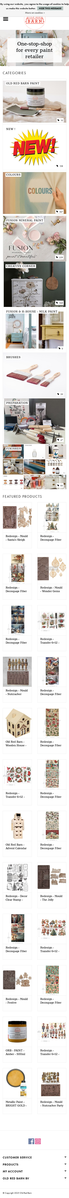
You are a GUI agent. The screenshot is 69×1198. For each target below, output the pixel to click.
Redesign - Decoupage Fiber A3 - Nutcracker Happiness (50, 1001)
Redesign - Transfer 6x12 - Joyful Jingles (49, 949)
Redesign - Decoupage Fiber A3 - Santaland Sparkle (50, 795)
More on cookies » (35, 12)
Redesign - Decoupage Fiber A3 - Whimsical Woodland (50, 846)
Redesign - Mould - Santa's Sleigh (17, 538)
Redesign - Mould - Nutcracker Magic (17, 692)
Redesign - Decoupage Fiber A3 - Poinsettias (50, 743)
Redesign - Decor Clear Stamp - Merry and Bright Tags (16, 898)
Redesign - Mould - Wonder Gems (51, 589)
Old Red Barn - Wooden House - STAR (16, 743)
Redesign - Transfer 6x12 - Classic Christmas (17, 795)
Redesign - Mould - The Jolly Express (51, 898)
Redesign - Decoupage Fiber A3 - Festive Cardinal (16, 589)
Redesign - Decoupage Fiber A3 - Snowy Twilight (16, 641)
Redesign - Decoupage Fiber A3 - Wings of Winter (16, 949)
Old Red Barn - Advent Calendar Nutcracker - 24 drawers (16, 846)
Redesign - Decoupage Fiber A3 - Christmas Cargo (50, 692)
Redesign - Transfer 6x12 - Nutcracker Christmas (49, 1052)
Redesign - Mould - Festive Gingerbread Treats (17, 1001)
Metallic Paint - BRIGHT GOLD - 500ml (16, 1104)
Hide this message (50, 8)
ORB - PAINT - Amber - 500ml (15, 1052)
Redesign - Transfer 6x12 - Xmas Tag (49, 641)
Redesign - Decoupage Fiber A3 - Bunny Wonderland (50, 538)
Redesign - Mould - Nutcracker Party (51, 1104)
